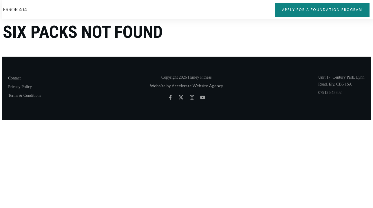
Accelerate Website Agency (197, 85)
